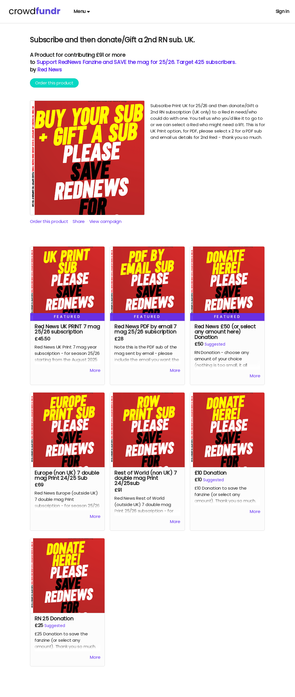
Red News (49, 69)
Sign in (282, 11)
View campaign (105, 221)
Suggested (215, 344)
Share (79, 221)
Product (44, 54)
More (95, 370)
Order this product (54, 83)
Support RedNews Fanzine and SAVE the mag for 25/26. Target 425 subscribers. (136, 62)
